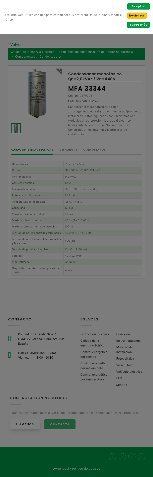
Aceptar (138, 6)
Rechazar (137, 15)
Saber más (138, 25)
